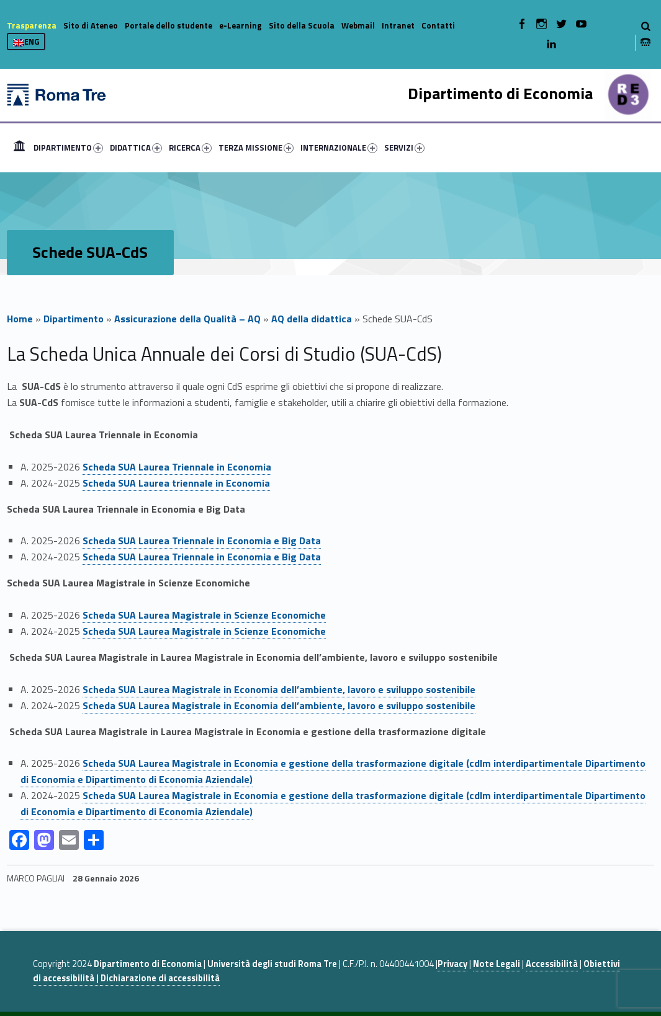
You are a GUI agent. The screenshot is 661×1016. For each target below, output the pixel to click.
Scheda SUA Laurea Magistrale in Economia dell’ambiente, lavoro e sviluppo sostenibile (279, 705)
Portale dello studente (168, 25)
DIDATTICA (136, 147)
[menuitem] (19, 147)
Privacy (452, 964)
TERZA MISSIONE (256, 147)
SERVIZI (404, 147)
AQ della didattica (311, 318)
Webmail (358, 25)
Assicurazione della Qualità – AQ (187, 318)
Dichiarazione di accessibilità (160, 978)
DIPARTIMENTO (68, 147)
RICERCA (190, 147)
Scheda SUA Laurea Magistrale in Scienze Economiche (204, 631)
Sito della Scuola (302, 25)
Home (19, 147)
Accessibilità (552, 964)
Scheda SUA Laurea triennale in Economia (176, 482)
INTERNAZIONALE (338, 147)
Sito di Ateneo (90, 25)
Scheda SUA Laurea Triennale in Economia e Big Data (202, 556)
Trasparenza (31, 25)
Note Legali (496, 964)
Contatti (438, 25)
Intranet (398, 25)
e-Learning (240, 25)
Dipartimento (73, 318)
